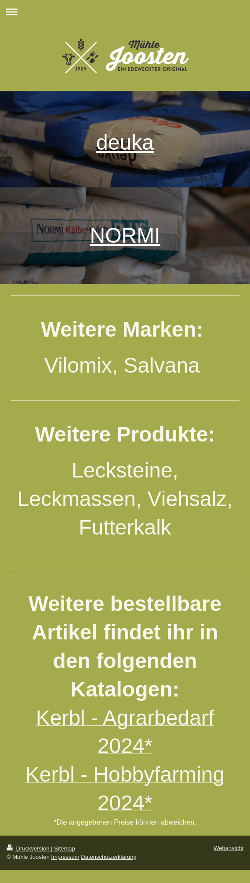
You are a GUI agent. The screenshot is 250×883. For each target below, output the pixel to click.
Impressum (65, 857)
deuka (125, 142)
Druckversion (29, 848)
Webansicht (228, 848)
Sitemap (64, 848)
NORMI (125, 235)
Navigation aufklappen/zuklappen (125, 11)
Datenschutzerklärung (108, 857)
